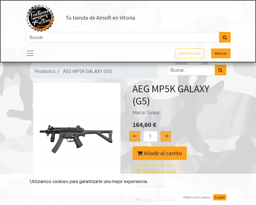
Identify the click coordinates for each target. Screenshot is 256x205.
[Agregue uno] (172, 136)
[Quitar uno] (128, 136)
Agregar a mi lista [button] (156, 199)
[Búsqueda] (225, 37)
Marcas (221, 53)
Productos (44, 71)
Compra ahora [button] (156, 171)
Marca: (146, 112)
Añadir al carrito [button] (159, 153)
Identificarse (189, 53)
